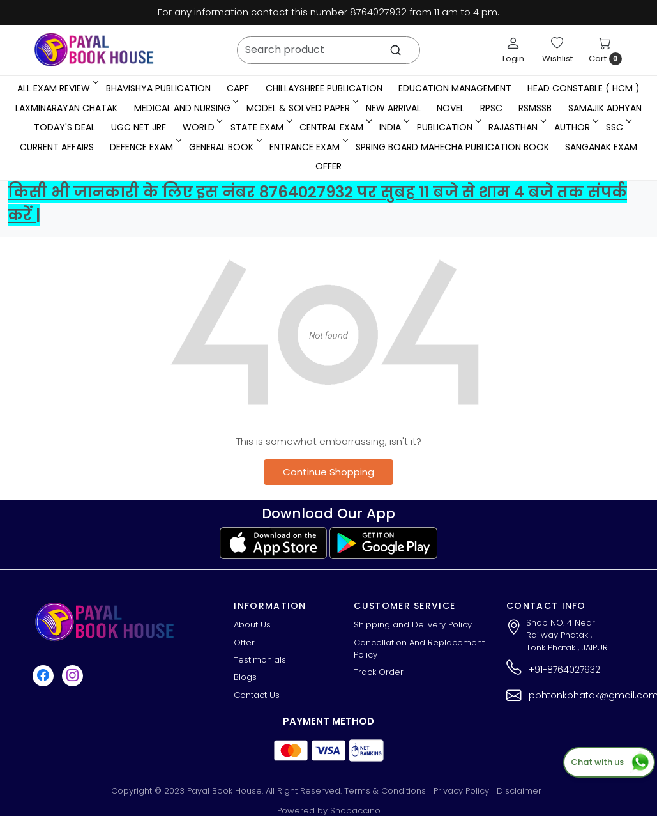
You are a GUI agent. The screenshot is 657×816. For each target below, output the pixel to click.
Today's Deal (64, 127)
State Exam (260, 127)
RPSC (491, 108)
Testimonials (260, 660)
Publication (448, 127)
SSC (618, 127)
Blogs (245, 677)
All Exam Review (56, 88)
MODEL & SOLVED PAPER (301, 108)
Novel (450, 108)
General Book (224, 147)
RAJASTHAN (516, 127)
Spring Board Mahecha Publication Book (452, 147)
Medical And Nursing (185, 108)
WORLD (202, 127)
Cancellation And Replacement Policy (419, 648)
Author (575, 127)
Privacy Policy (461, 791)
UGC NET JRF (138, 127)
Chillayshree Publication (324, 88)
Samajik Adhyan (605, 108)
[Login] (513, 50)
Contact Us (257, 695)
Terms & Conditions (385, 791)
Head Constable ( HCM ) (583, 88)
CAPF (238, 88)
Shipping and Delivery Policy (413, 625)
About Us (252, 625)
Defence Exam (144, 147)
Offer (328, 166)
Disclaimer (519, 791)
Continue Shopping (328, 472)
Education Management (454, 88)
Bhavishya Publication (158, 88)
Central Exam (334, 127)
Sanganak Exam (601, 147)
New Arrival (393, 108)
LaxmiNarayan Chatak (66, 108)
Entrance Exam (307, 147)
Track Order (379, 672)
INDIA (393, 127)
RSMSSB (535, 108)
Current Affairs (57, 147)
